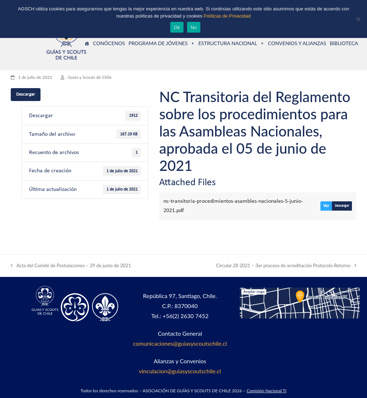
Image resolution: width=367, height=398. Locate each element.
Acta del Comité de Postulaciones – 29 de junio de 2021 (71, 266)
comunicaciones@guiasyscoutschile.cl (180, 343)
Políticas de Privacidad (227, 16)
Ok (177, 27)
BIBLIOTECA (344, 43)
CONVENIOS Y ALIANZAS (297, 43)
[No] (358, 19)
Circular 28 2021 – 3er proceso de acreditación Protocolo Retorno (286, 266)
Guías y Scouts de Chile (89, 77)
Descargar (25, 94)
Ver (326, 206)
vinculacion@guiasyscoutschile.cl (180, 371)
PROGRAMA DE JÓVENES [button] (161, 43)
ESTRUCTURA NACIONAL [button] (231, 43)
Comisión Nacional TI (266, 390)
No (194, 27)
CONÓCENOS (109, 43)
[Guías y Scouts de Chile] (86, 43)
